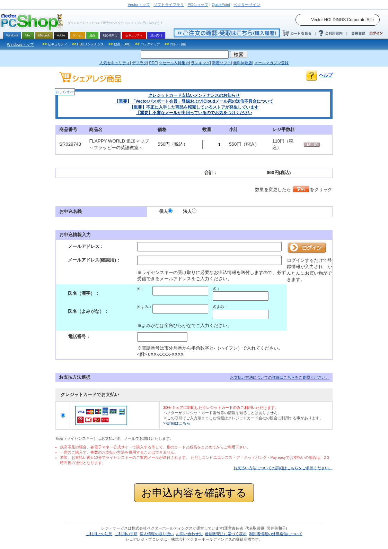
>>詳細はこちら (176, 423)
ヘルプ (326, 75)
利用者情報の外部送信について (275, 534)
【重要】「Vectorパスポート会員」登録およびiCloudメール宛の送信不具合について (194, 101)
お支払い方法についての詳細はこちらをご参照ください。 (279, 377)
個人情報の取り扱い (157, 534)
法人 (189, 211)
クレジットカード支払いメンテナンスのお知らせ (194, 95)
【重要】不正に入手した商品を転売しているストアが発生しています (194, 107)
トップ (139, 4)
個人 (166, 211)
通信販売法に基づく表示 (226, 534)
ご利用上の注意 (99, 534)
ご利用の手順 (126, 534)
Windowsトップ (20, 44)
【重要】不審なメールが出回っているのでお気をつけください (194, 112)
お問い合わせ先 (189, 534)
